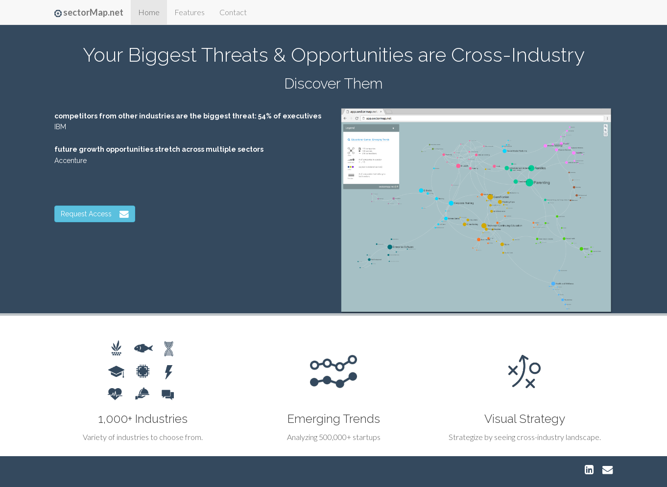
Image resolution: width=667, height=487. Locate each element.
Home (149, 12)
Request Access (95, 214)
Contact (233, 12)
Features (189, 12)
